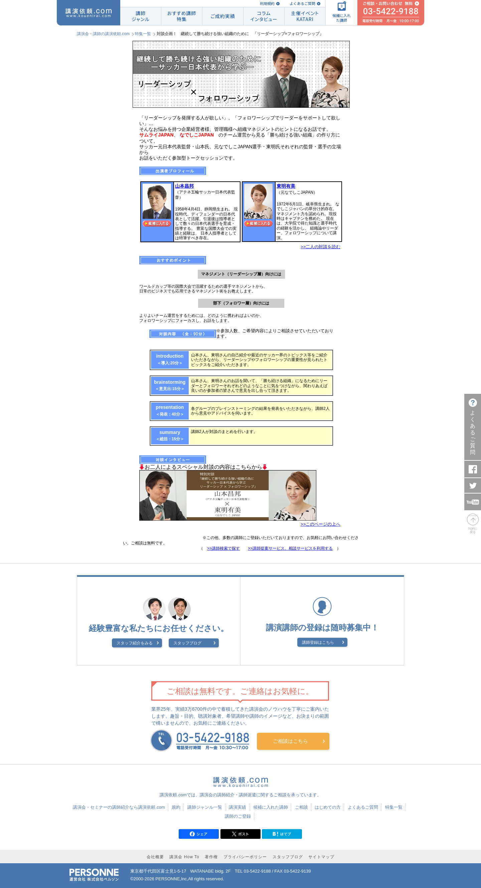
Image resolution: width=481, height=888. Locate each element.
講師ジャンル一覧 (204, 807)
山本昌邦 (184, 186)
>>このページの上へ (320, 524)
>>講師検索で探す (223, 548)
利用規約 (267, 3)
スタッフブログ (187, 643)
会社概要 (155, 857)
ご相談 (301, 807)
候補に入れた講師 (270, 807)
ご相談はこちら (290, 741)
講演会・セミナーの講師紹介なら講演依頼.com (119, 807)
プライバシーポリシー (245, 857)
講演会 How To (184, 857)
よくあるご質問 (302, 3)
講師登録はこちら (318, 642)
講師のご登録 (238, 816)
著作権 (211, 857)
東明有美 (286, 186)
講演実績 (237, 807)
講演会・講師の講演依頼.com (103, 33)
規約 (176, 807)
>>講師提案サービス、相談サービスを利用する (290, 548)
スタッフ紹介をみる (135, 643)
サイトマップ (321, 857)
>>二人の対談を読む (320, 246)
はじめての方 (328, 807)
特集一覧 (143, 33)
